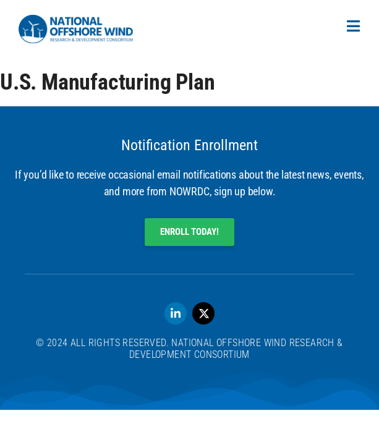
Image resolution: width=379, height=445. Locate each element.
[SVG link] (76, 29)
